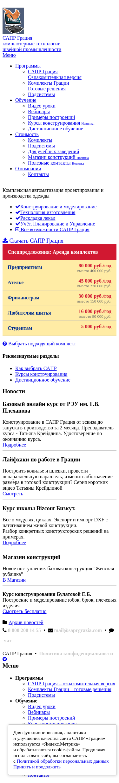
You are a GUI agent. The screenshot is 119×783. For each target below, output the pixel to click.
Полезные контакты (56, 163)
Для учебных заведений (53, 151)
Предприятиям (59, 268)
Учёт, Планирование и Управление (55, 223)
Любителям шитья (59, 314)
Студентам (59, 327)
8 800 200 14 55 (24, 630)
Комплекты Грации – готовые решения (69, 689)
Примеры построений (51, 117)
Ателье (59, 283)
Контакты (38, 174)
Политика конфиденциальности (76, 653)
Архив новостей (26, 622)
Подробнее (14, 444)
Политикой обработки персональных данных (63, 761)
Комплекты (40, 140)
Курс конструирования (52, 723)
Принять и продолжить (37, 766)
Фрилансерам (59, 298)
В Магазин (14, 580)
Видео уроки (42, 105)
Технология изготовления (45, 212)
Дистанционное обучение (55, 128)
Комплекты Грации (48, 85)
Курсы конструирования (61, 123)
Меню (9, 55)
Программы (28, 66)
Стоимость (27, 134)
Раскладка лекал (35, 218)
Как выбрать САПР (36, 368)
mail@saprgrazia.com (78, 630)
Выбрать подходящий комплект (39, 343)
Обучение (25, 100)
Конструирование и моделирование (55, 206)
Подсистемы (41, 94)
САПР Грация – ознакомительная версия (71, 683)
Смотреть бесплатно (24, 611)
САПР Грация (55, 74)
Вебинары (39, 111)
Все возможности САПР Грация (52, 229)
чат (7, 640)
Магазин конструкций (58, 157)
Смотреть (13, 493)
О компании (28, 168)
